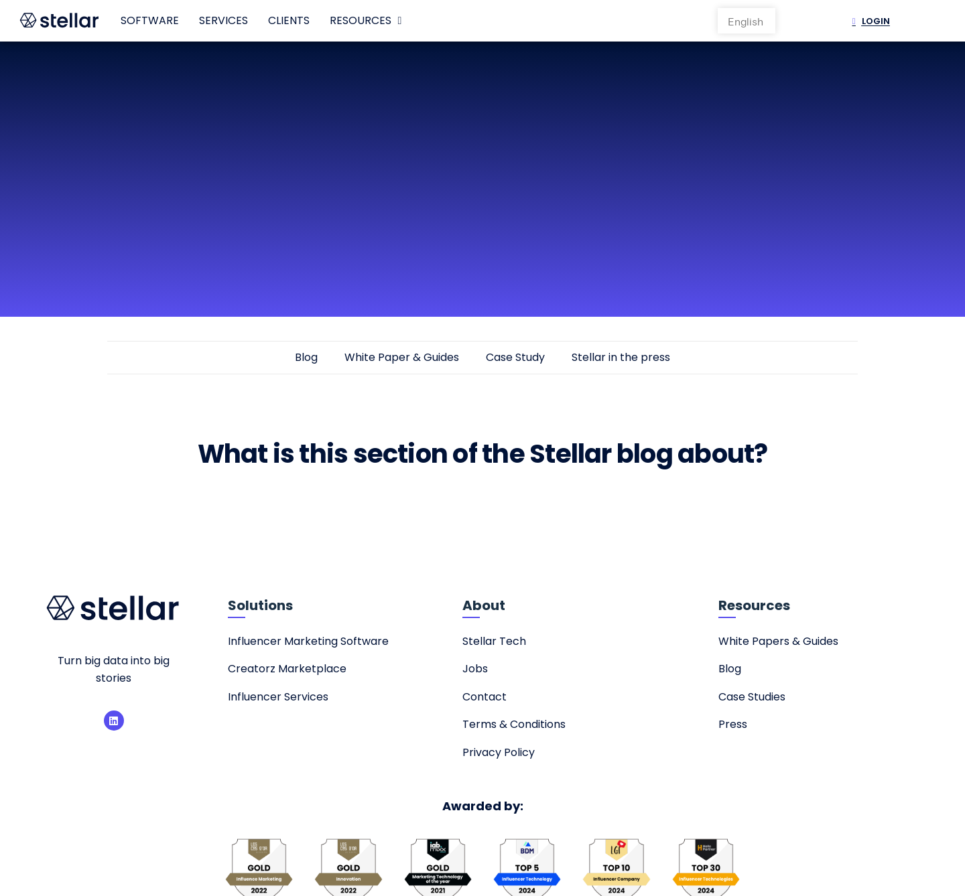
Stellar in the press (621, 357)
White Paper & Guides (401, 357)
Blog (306, 357)
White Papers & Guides (778, 641)
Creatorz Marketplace (287, 668)
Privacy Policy (498, 752)
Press (732, 724)
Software (150, 20)
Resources (366, 21)
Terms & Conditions (514, 724)
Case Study (515, 357)
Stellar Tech (494, 641)
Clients (289, 20)
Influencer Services (278, 696)
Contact (484, 696)
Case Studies (751, 696)
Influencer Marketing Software (308, 641)
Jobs (475, 668)
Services (223, 20)
